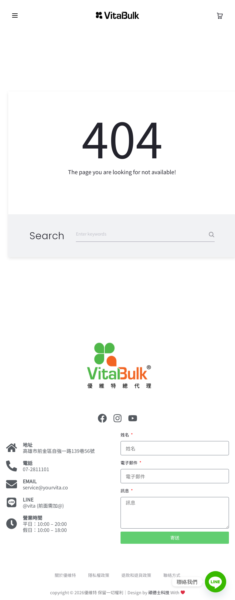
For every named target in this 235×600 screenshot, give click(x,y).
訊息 (125, 491)
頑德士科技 (158, 592)
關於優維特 (65, 575)
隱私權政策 (98, 575)
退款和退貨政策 (136, 575)
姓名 (125, 435)
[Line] (215, 581)
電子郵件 (129, 463)
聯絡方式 (171, 575)
